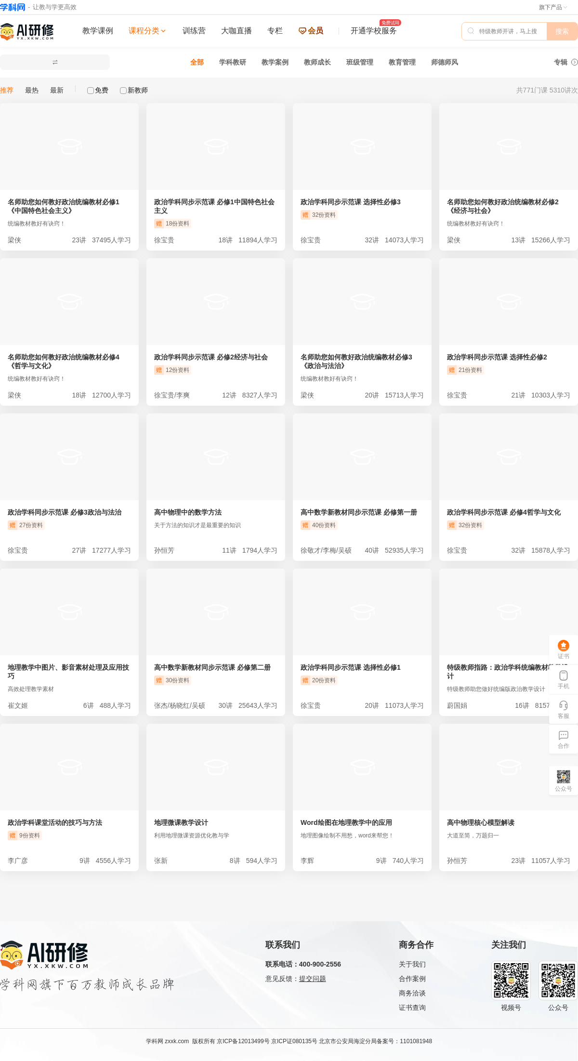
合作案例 (412, 978)
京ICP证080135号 (294, 1041)
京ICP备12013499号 (243, 1041)
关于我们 (412, 964)
